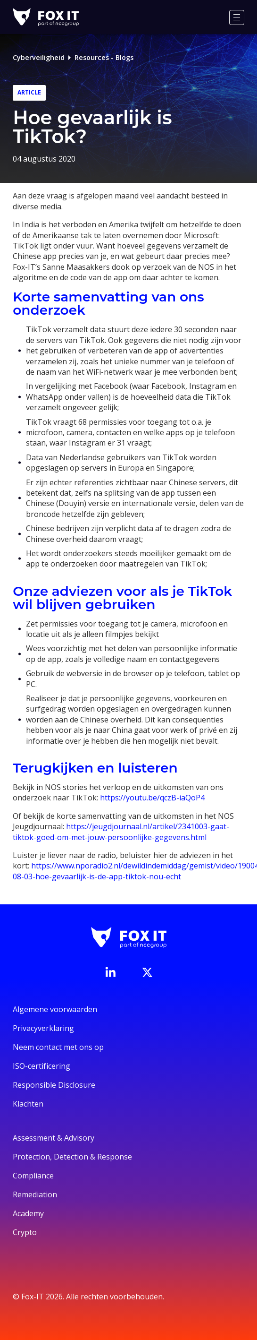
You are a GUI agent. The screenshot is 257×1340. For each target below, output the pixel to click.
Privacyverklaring (43, 1028)
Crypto (25, 1232)
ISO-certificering (41, 1066)
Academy (28, 1213)
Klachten (28, 1104)
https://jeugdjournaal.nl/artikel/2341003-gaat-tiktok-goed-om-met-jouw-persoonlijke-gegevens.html (121, 831)
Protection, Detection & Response (72, 1156)
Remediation (35, 1194)
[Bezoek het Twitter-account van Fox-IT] (147, 972)
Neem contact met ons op (58, 1047)
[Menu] (236, 17)
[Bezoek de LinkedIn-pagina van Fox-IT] (110, 972)
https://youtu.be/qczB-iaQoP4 (152, 797)
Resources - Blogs (104, 57)
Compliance (33, 1175)
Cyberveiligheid (39, 57)
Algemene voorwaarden (55, 1009)
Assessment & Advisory (53, 1138)
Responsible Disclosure (54, 1085)
